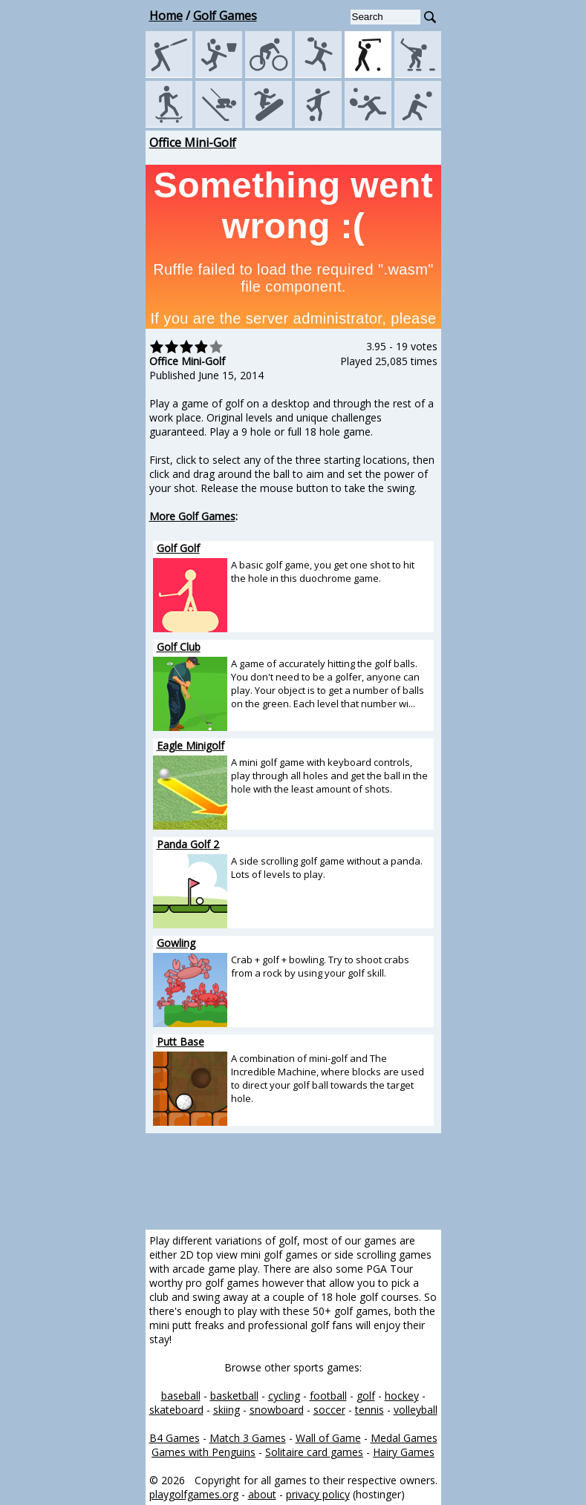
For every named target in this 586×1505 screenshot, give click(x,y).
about (262, 1494)
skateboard (176, 1410)
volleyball (415, 1410)
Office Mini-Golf (192, 142)
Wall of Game (328, 1438)
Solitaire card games (314, 1452)
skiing (226, 1410)
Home (166, 15)
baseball (181, 1395)
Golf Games (225, 15)
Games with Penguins (203, 1452)
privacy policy (318, 1494)
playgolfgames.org (193, 1494)
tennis (369, 1410)
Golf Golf (178, 548)
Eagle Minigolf (190, 745)
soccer (329, 1410)
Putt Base (180, 1042)
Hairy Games (403, 1452)
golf (366, 1395)
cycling (284, 1395)
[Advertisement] (78, 357)
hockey (402, 1395)
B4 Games (174, 1438)
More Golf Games (192, 516)
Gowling (176, 943)
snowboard (277, 1410)
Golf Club (179, 647)
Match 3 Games (247, 1438)
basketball (234, 1395)
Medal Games (404, 1438)
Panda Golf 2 (188, 844)
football (328, 1395)
